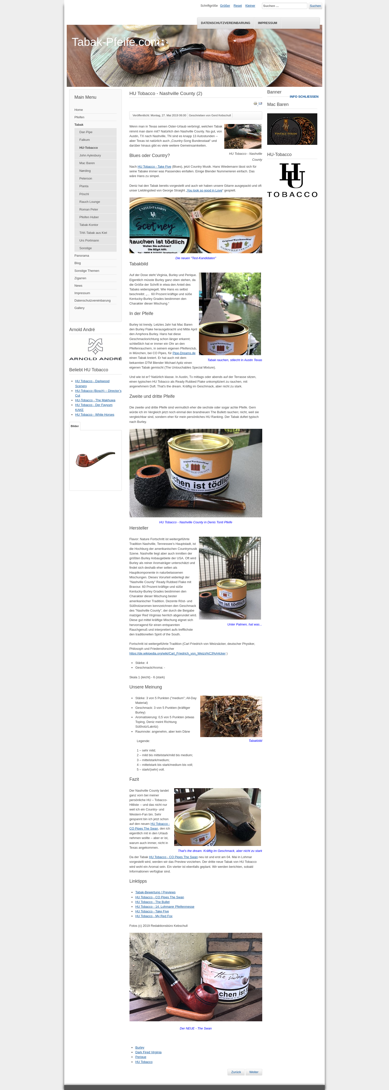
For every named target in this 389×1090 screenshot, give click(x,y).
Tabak (78, 124)
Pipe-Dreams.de (184, 353)
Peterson (85, 178)
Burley (139, 1047)
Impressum (267, 23)
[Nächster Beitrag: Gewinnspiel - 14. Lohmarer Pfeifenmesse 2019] (254, 1072)
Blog (77, 263)
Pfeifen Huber (89, 217)
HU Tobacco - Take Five (154, 166)
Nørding (85, 171)
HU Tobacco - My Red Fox (153, 916)
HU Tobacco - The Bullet (152, 902)
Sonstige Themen (86, 271)
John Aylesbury (90, 155)
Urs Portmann (89, 240)
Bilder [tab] (75, 426)
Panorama (81, 255)
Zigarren (80, 278)
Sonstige (85, 248)
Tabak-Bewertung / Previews (155, 892)
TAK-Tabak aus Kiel (93, 233)
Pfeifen (79, 117)
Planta (83, 186)
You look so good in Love (204, 190)
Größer (225, 5)
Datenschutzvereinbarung (225, 23)
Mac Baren (87, 163)
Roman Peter (88, 209)
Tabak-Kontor (88, 225)
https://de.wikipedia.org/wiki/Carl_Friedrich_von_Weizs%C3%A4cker (177, 653)
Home (78, 110)
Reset (238, 5)
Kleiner (250, 5)
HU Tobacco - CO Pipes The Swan (173, 857)
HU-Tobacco (88, 148)
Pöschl (84, 194)
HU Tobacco (143, 1062)
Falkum (84, 140)
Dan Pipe (86, 132)
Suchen (315, 6)
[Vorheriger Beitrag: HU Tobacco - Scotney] (236, 1072)
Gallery (79, 308)
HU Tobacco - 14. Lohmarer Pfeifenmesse (164, 906)
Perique (140, 1057)
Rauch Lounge (89, 202)
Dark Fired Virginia (148, 1052)
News (78, 285)
